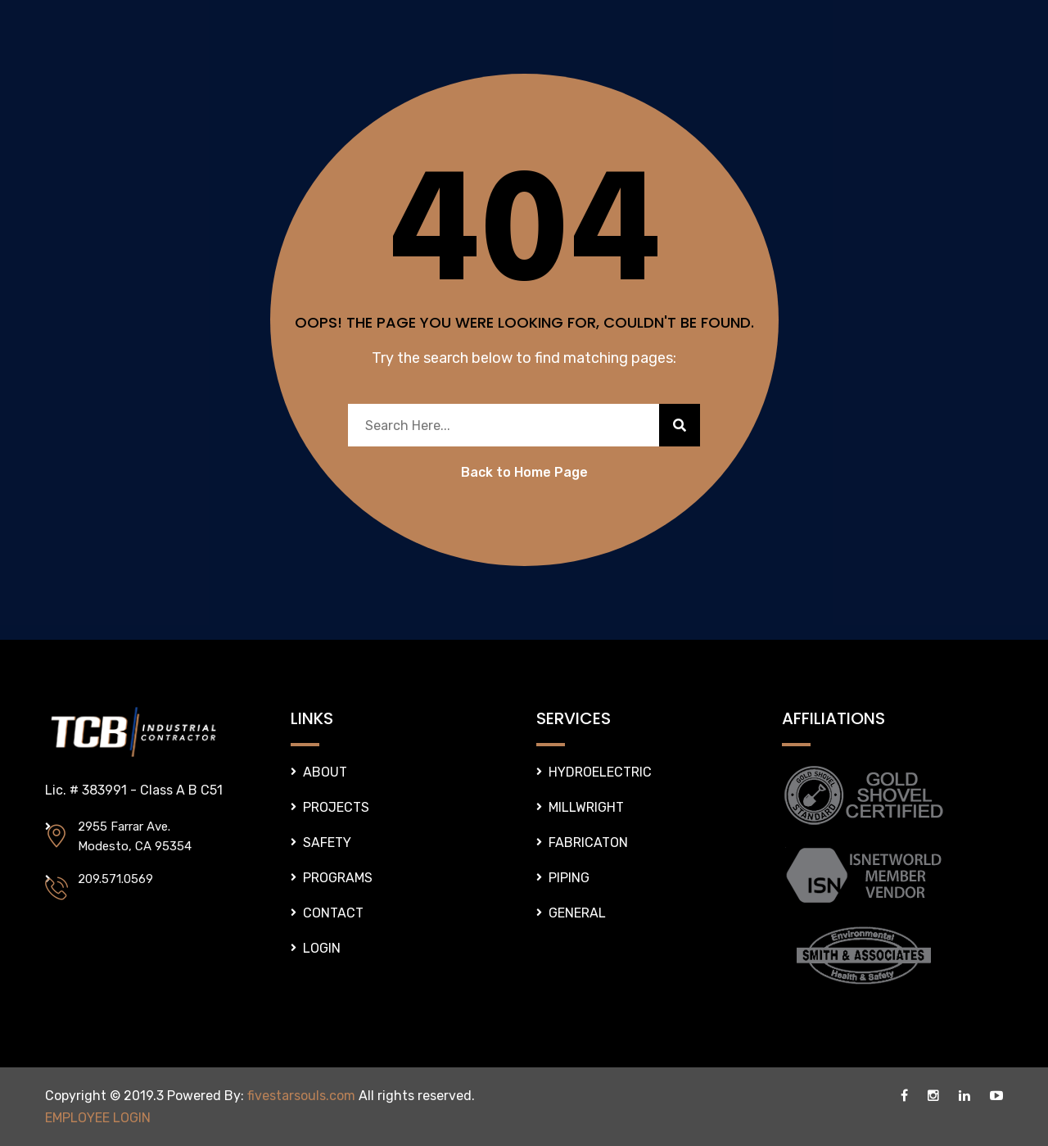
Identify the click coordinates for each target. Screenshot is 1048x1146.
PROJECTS (336, 807)
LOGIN (322, 948)
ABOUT (325, 772)
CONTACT (333, 913)
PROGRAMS (338, 878)
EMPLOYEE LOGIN (98, 1118)
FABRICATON (588, 842)
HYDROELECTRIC (600, 772)
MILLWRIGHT (586, 807)
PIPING (569, 878)
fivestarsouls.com (301, 1095)
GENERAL (577, 913)
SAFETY (327, 842)
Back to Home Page (524, 472)
